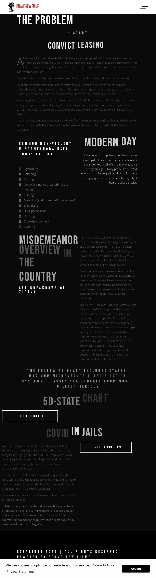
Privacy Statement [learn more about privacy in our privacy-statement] (20, 571)
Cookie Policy (102, 565)
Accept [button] (136, 568)
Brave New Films (70, 557)
